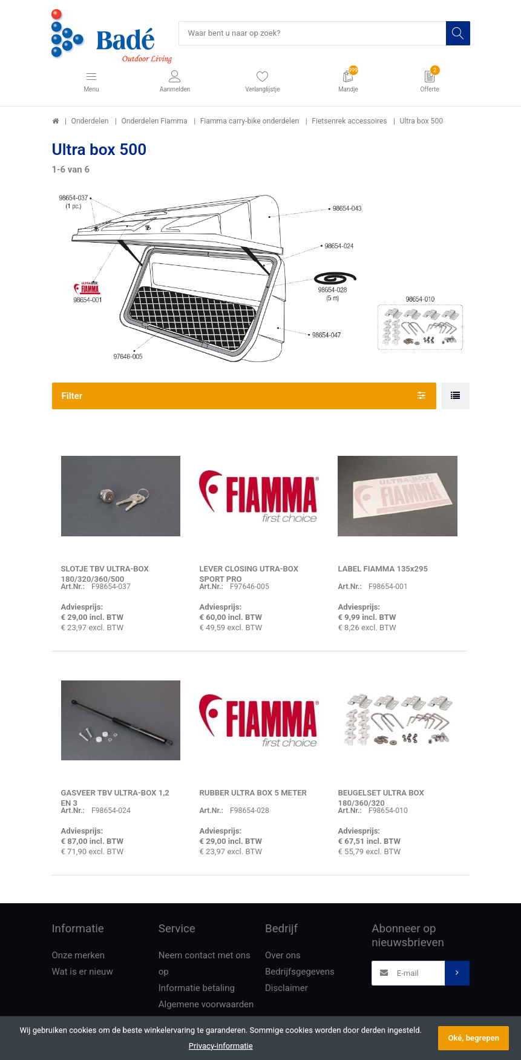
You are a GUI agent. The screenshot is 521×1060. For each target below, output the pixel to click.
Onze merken (78, 955)
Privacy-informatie (221, 1045)
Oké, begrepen (473, 1037)
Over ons (283, 955)
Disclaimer (286, 988)
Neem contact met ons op (205, 963)
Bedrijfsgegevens (300, 971)
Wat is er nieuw (82, 971)
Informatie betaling (197, 988)
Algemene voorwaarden (206, 1004)
